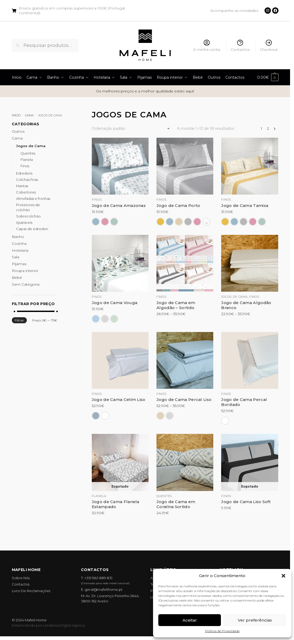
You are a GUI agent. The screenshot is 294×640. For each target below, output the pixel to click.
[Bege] (179, 222)
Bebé (17, 277)
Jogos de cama (234, 297)
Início (16, 115)
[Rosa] (105, 222)
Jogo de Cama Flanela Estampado (115, 504)
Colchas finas (27, 179)
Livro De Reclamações (31, 591)
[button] (283, 575)
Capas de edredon (32, 229)
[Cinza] (188, 222)
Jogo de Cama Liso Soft (246, 501)
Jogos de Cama (30, 146)
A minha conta (206, 45)
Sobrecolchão (28, 216)
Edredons (24, 173)
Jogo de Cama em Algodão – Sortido (175, 305)
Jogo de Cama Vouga (114, 302)
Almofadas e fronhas (33, 198)
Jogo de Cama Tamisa (244, 205)
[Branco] (105, 416)
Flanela (99, 496)
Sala (15, 257)
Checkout (269, 45)
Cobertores (26, 192)
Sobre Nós (21, 578)
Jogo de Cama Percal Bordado (244, 402)
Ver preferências (255, 620)
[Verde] (114, 222)
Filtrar (19, 320)
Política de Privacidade (222, 631)
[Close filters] (58, 125)
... (206, 221)
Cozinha (19, 243)
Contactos (240, 45)
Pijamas (19, 263)
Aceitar (190, 620)
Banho (18, 236)
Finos (97, 199)
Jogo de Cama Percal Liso (183, 399)
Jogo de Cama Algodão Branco (246, 305)
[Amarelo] (160, 222)
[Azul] (96, 222)
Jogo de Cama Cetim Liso (118, 399)
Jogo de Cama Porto (178, 205)
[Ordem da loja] (131, 128)
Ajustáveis (24, 222)
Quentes (164, 496)
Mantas (22, 186)
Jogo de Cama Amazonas (119, 205)
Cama (29, 115)
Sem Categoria (25, 284)
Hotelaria (20, 250)
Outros (18, 131)
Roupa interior (25, 270)
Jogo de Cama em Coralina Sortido (175, 504)
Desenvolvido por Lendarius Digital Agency (48, 625)
